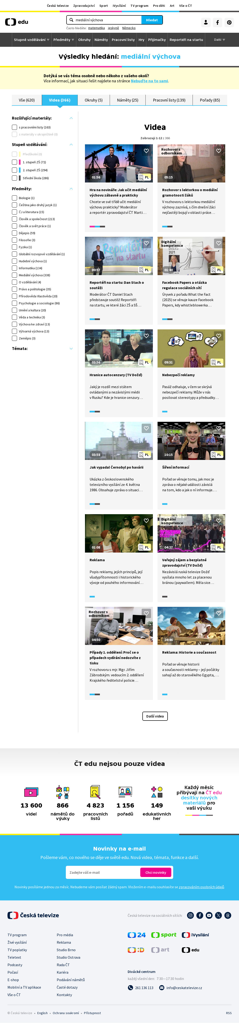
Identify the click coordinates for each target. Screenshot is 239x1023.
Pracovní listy (123, 40)
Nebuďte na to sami (149, 81)
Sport (103, 6)
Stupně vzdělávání (30, 40)
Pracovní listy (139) (169, 100)
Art (172, 6)
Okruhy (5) (93, 100)
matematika (96, 28)
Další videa (155, 716)
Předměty (61, 40)
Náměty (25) (127, 100)
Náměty (101, 40)
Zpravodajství (84, 6)
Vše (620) (27, 100)
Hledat (152, 20)
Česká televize (58, 6)
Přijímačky (157, 40)
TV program (139, 6)
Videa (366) (59, 100)
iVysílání (119, 6)
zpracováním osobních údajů (201, 887)
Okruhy (84, 40)
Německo (129, 28)
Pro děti (159, 6)
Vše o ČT (185, 6)
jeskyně (113, 28)
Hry (141, 40)
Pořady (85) (210, 100)
